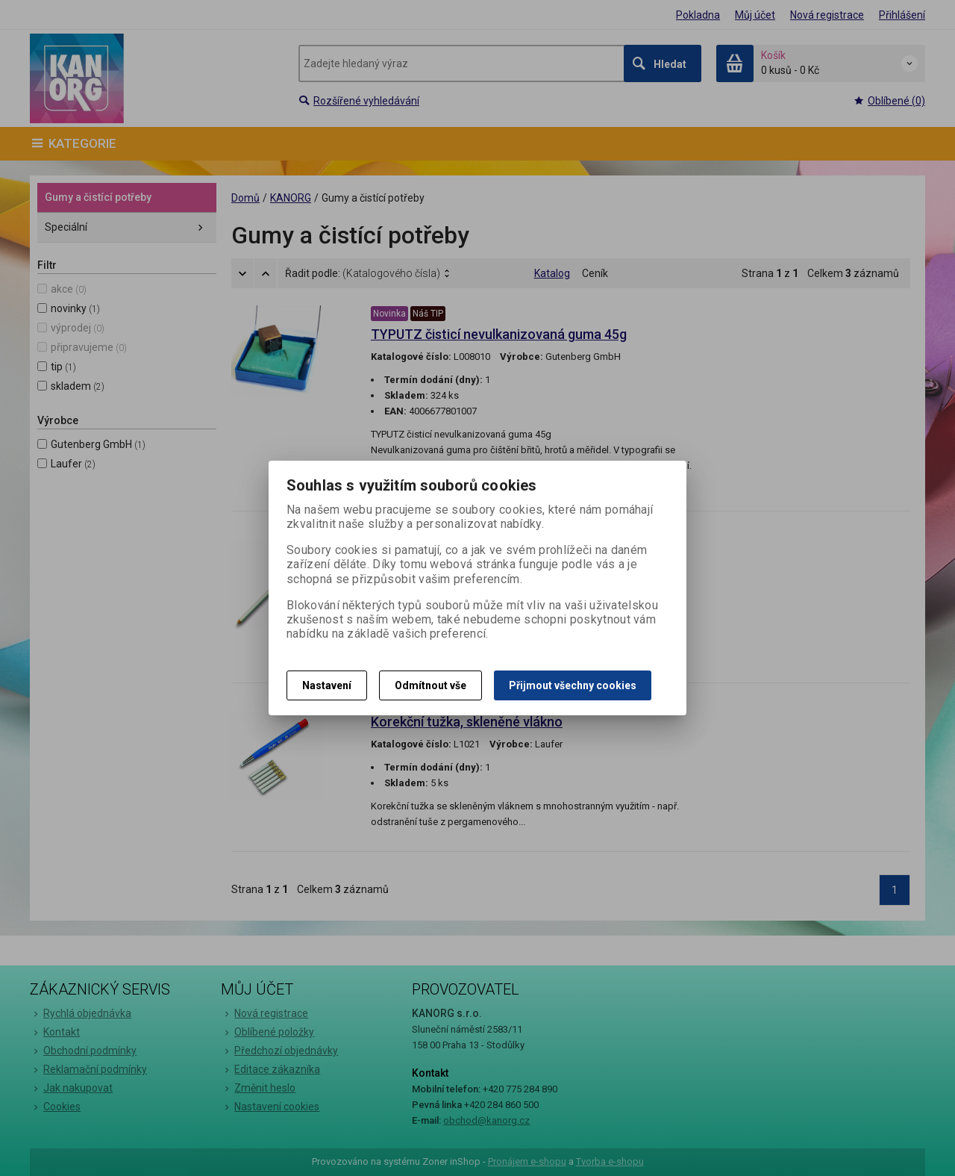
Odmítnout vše (430, 685)
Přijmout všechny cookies (572, 685)
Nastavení (326, 685)
